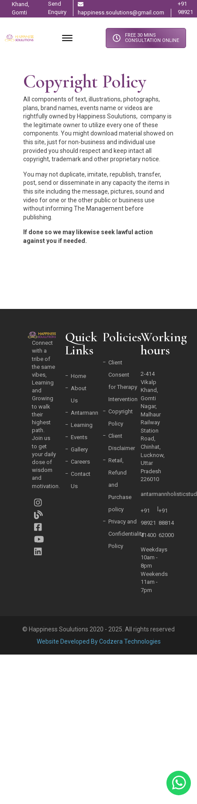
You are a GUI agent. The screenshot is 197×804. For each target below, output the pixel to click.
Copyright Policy (120, 417)
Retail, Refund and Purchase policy (119, 485)
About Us (78, 394)
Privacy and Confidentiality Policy (126, 533)
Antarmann (84, 412)
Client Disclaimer (121, 442)
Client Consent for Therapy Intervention (123, 380)
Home (78, 376)
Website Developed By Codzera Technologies (99, 641)
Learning (82, 425)
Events (79, 437)
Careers (80, 461)
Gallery (79, 449)
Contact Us (80, 480)
